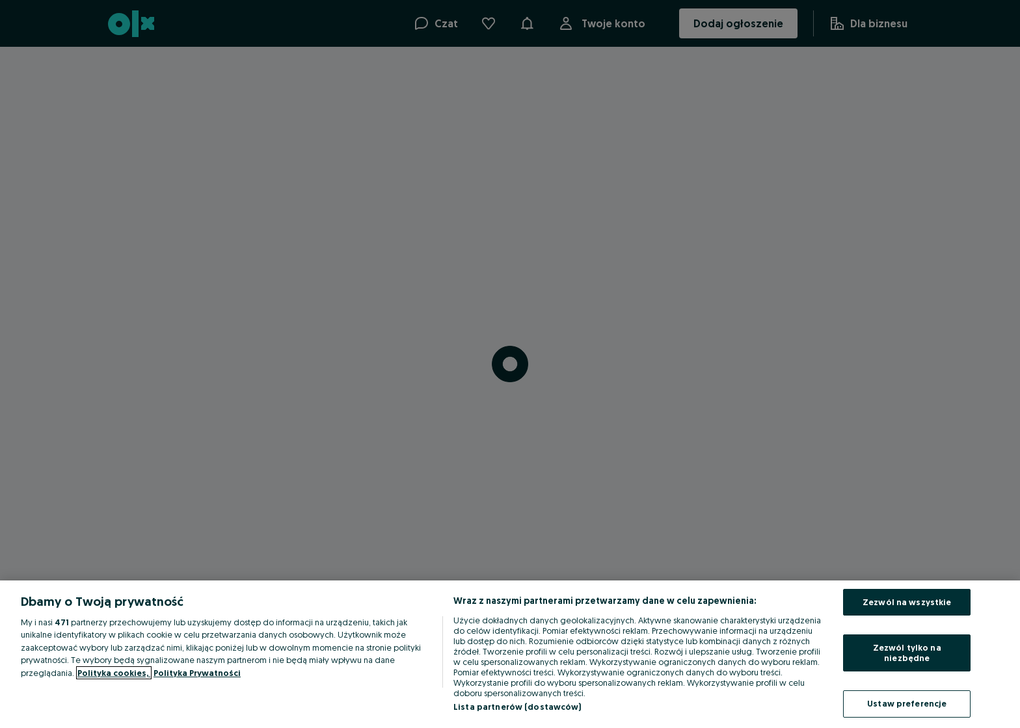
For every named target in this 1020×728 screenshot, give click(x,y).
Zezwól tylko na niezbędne (907, 652)
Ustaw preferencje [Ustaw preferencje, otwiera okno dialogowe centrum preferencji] (906, 703)
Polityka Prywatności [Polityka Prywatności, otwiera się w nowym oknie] (197, 673)
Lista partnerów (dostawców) (517, 706)
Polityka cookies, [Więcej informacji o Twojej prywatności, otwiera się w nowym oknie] (113, 673)
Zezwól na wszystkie (907, 602)
